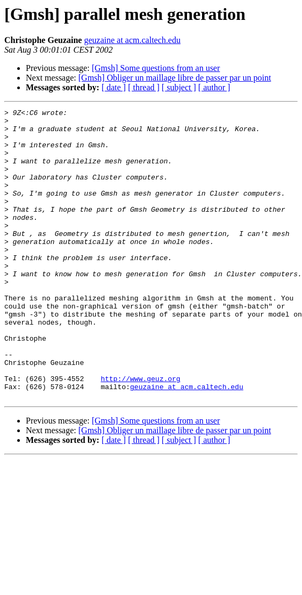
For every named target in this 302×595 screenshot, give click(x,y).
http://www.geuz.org (140, 433)
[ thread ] (144, 87)
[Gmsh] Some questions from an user (156, 68)
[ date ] (114, 87)
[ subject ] (179, 87)
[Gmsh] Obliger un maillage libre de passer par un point (174, 77)
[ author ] (214, 87)
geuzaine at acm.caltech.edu (132, 40)
